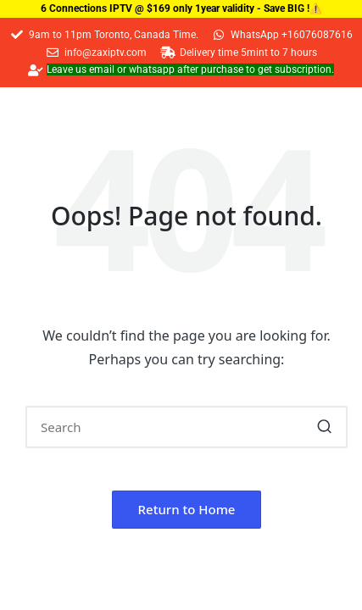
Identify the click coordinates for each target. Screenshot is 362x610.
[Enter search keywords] (186, 427)
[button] (324, 427)
